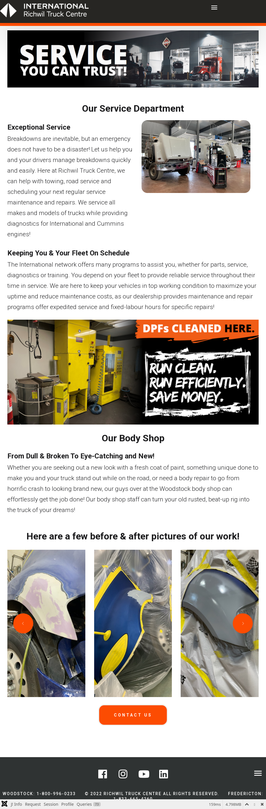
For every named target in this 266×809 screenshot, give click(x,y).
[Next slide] (243, 623)
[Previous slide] (23, 623)
